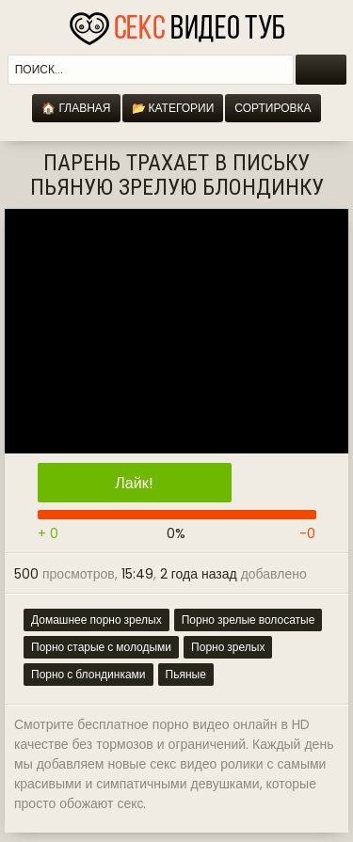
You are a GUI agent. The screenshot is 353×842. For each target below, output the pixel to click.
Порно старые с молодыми (101, 647)
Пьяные (186, 674)
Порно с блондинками (88, 674)
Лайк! (133, 483)
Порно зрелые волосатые (248, 620)
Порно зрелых (228, 647)
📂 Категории (173, 108)
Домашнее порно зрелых (96, 620)
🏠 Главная (75, 108)
